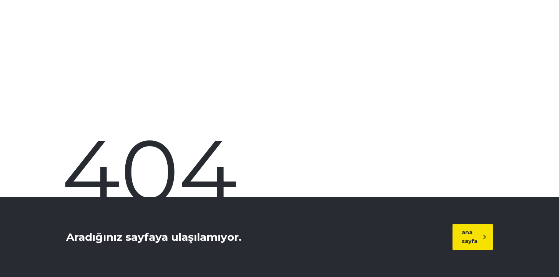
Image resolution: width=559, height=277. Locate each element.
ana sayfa (474, 237)
